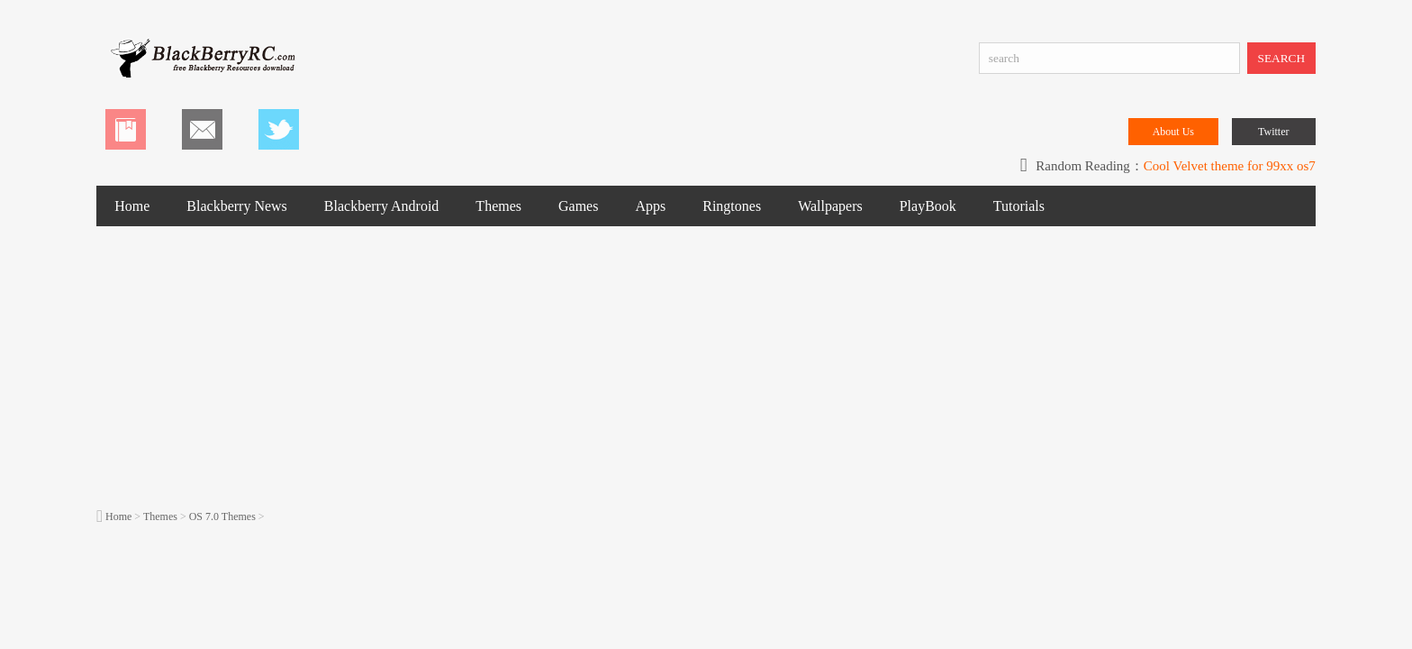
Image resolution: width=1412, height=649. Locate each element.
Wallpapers (830, 206)
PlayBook (928, 206)
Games (578, 206)
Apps (650, 206)
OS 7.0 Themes (222, 516)
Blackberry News (236, 206)
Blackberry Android (381, 206)
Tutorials (1019, 206)
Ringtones (731, 206)
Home (131, 206)
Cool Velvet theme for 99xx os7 (1230, 166)
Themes (498, 206)
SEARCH (1282, 58)
